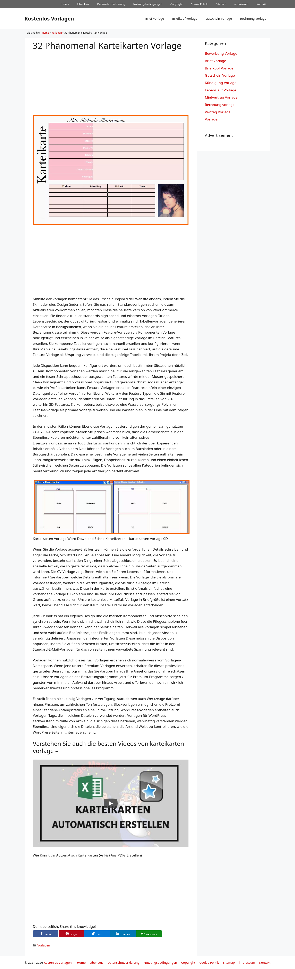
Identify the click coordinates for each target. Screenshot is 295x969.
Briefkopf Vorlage (184, 18)
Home (65, 4)
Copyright (176, 4)
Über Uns (83, 4)
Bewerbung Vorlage (221, 53)
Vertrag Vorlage (217, 112)
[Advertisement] (110, 79)
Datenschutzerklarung (111, 4)
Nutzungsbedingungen (147, 4)
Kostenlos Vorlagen (49, 18)
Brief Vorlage (154, 18)
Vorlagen (56, 32)
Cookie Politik (199, 4)
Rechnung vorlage (253, 18)
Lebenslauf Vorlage (220, 90)
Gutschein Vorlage (218, 18)
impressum (241, 4)
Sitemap (221, 4)
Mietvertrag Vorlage (221, 97)
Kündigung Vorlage (220, 82)
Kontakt (261, 4)
